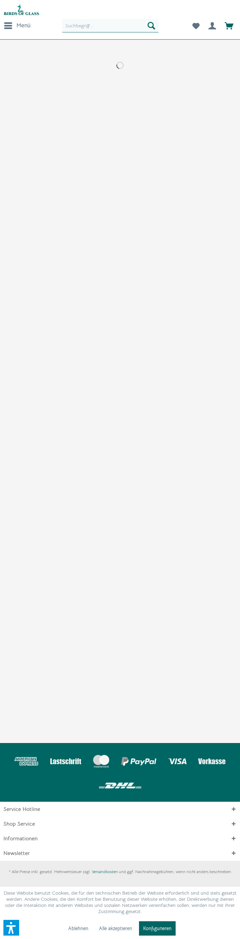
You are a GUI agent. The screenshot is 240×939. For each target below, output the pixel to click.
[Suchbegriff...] (110, 25)
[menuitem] (17, 25)
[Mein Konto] (212, 25)
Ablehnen (78, 928)
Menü (17, 24)
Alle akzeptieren (115, 928)
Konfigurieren (157, 928)
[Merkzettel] (195, 25)
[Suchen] (151, 25)
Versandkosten (105, 871)
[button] (11, 928)
